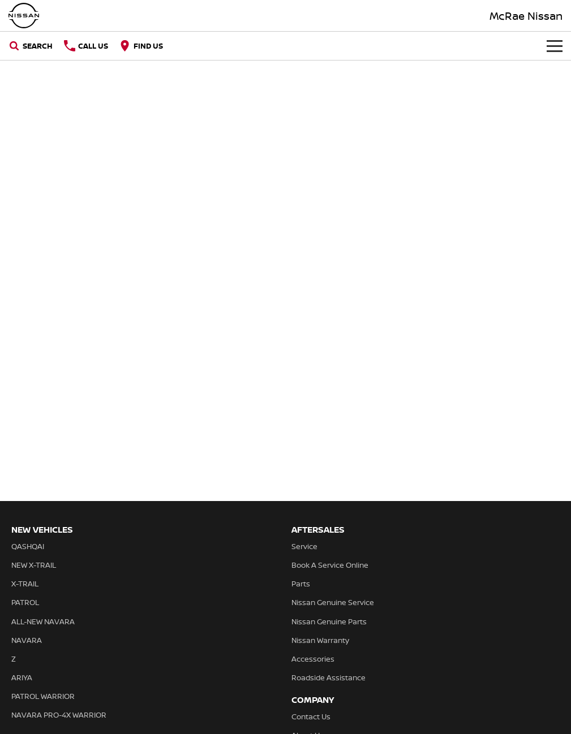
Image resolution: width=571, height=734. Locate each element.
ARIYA (21, 677)
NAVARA (26, 640)
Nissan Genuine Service (332, 602)
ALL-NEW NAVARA (43, 621)
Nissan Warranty (320, 640)
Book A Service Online (329, 565)
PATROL (25, 602)
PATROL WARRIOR (43, 696)
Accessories (312, 659)
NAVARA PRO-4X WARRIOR (58, 715)
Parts (300, 583)
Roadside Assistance (328, 677)
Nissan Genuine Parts (329, 621)
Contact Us (310, 716)
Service (304, 546)
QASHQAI (27, 546)
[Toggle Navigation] (555, 46)
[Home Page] (23, 15)
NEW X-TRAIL (33, 565)
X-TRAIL (24, 583)
